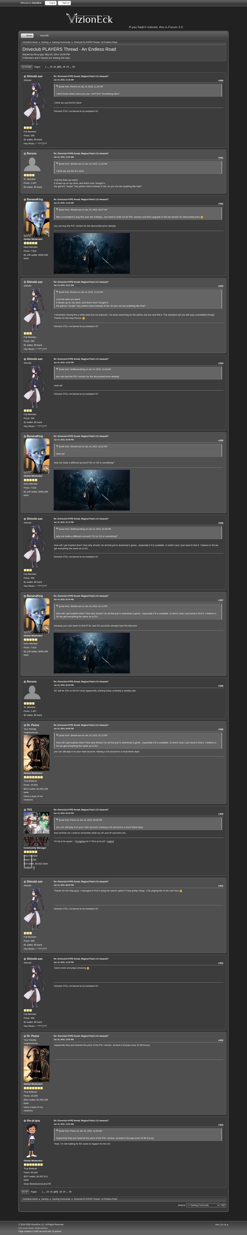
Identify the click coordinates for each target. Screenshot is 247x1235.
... (48, 67)
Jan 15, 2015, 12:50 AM (64, 1039)
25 (51, 67)
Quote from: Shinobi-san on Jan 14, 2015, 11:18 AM (83, 164)
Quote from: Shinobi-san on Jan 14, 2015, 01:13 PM (83, 606)
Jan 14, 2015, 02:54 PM (64, 685)
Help (217, 1224)
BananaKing (35, 199)
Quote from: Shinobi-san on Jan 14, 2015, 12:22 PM (83, 446)
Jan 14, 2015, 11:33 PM (64, 962)
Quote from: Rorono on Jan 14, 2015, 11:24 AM (81, 292)
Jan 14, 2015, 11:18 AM (64, 80)
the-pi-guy (33, 1120)
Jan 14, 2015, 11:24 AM (64, 157)
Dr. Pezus (33, 725)
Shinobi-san (34, 76)
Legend (110, 841)
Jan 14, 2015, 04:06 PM (64, 729)
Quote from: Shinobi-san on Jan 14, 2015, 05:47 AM (83, 210)
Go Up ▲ (224, 1224)
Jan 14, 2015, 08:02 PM (64, 885)
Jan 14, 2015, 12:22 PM (64, 362)
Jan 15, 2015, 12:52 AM (64, 1124)
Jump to (181, 1205)
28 (64, 67)
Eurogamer (80, 841)
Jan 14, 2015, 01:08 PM (64, 440)
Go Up (25, 1192)
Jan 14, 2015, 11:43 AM (64, 203)
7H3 (29, 809)
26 (54, 67)
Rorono (32, 153)
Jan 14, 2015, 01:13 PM (64, 522)
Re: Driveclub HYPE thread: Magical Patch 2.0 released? (81, 76)
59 (73, 67)
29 (67, 67)
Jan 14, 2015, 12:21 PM (64, 285)
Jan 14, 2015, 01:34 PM (64, 599)
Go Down (26, 67)
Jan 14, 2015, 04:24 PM (64, 813)
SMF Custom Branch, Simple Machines (33, 1228)
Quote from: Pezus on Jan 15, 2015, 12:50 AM (80, 1131)
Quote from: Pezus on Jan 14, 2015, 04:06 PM (80, 820)
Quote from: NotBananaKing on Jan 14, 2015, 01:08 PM (85, 529)
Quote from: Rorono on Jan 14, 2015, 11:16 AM (81, 86)
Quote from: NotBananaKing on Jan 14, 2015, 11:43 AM (85, 369)
